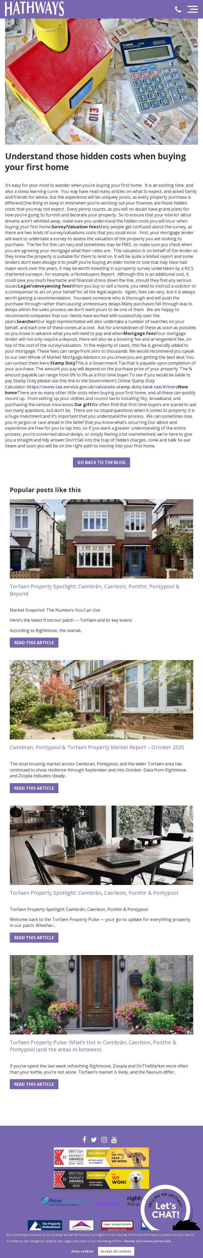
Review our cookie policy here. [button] (148, 1241)
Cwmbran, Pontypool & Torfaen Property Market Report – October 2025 (97, 747)
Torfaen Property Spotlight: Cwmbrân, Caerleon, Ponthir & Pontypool (94, 892)
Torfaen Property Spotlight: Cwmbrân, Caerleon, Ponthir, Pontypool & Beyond (94, 590)
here (44, 363)
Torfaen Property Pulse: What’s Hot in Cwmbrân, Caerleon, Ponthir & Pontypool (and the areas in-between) (93, 1046)
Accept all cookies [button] (116, 1251)
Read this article (34, 643)
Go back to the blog (101, 462)
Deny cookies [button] (82, 1251)
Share (15, 464)
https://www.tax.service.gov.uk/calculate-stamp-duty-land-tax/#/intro (102, 387)
